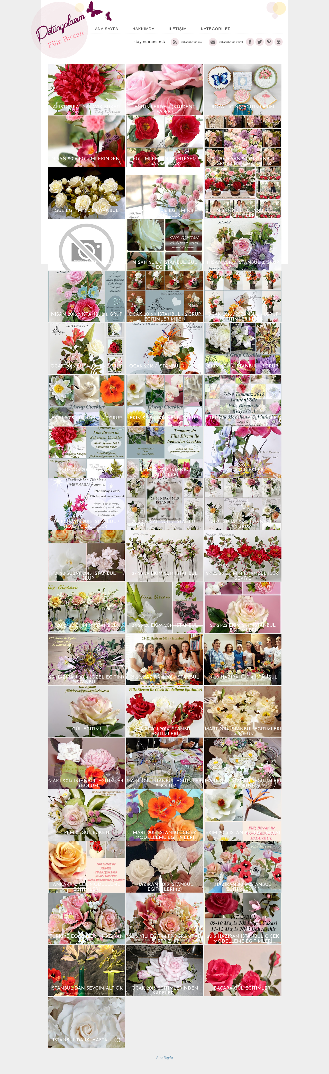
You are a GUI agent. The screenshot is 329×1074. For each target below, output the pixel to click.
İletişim (178, 28)
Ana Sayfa (106, 28)
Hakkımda (143, 28)
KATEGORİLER (216, 28)
